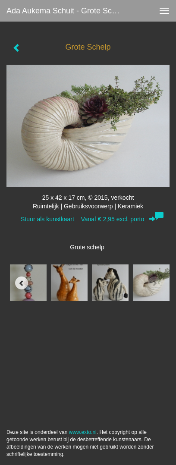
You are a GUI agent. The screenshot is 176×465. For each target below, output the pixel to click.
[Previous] (21, 282)
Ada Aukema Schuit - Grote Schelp (66, 10)
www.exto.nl (83, 432)
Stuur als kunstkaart (88, 219)
